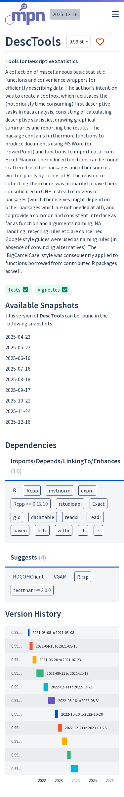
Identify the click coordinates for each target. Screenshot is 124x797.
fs (98, 530)
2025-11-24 (17, 411)
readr (95, 517)
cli (83, 530)
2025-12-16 (65, 14)
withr (64, 530)
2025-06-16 (17, 358)
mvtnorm (59, 490)
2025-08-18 (17, 379)
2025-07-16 (17, 368)
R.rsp (83, 577)
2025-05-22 (17, 347)
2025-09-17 (17, 390)
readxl (72, 517)
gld (17, 517)
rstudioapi (70, 503)
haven (20, 530)
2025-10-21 (17, 400)
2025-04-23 (17, 336)
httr (42, 530)
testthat (32, 590)
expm (87, 490)
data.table (42, 517)
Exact (98, 503)
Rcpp (32, 490)
